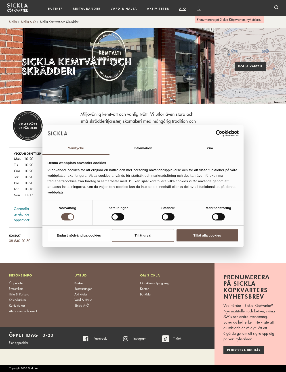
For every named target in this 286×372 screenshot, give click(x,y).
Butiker (55, 8)
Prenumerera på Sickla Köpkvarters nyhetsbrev (229, 19)
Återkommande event (23, 311)
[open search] (276, 7)
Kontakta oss (17, 305)
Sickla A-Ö (81, 305)
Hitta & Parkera (19, 294)
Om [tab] (210, 148)
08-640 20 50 (19, 241)
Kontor (144, 288)
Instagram (139, 338)
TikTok (177, 338)
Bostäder (145, 294)
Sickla (13, 21)
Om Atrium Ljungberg (154, 283)
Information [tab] (143, 148)
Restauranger (87, 8)
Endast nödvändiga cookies (79, 235)
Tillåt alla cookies (207, 235)
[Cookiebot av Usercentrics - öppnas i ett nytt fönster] (219, 133)
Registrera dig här (244, 350)
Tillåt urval (143, 235)
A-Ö (182, 8)
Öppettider (16, 283)
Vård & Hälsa (83, 299)
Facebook (100, 338)
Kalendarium (199, 8)
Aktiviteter (158, 8)
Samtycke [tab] (76, 148)
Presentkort (16, 288)
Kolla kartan (250, 66)
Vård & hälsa (124, 8)
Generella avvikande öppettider (21, 214)
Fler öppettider (18, 342)
